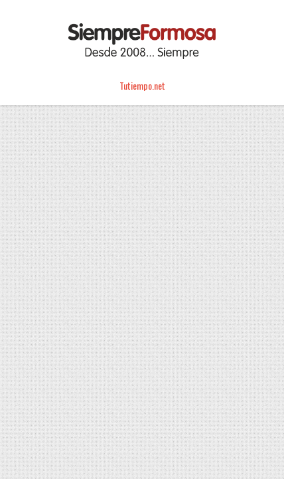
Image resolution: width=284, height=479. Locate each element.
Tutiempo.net (142, 85)
